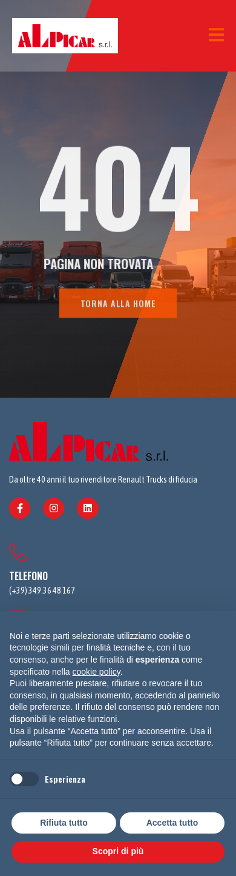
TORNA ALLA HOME (118, 305)
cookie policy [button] (96, 672)
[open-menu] (216, 35)
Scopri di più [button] (118, 851)
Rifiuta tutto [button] (64, 823)
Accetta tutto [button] (172, 823)
